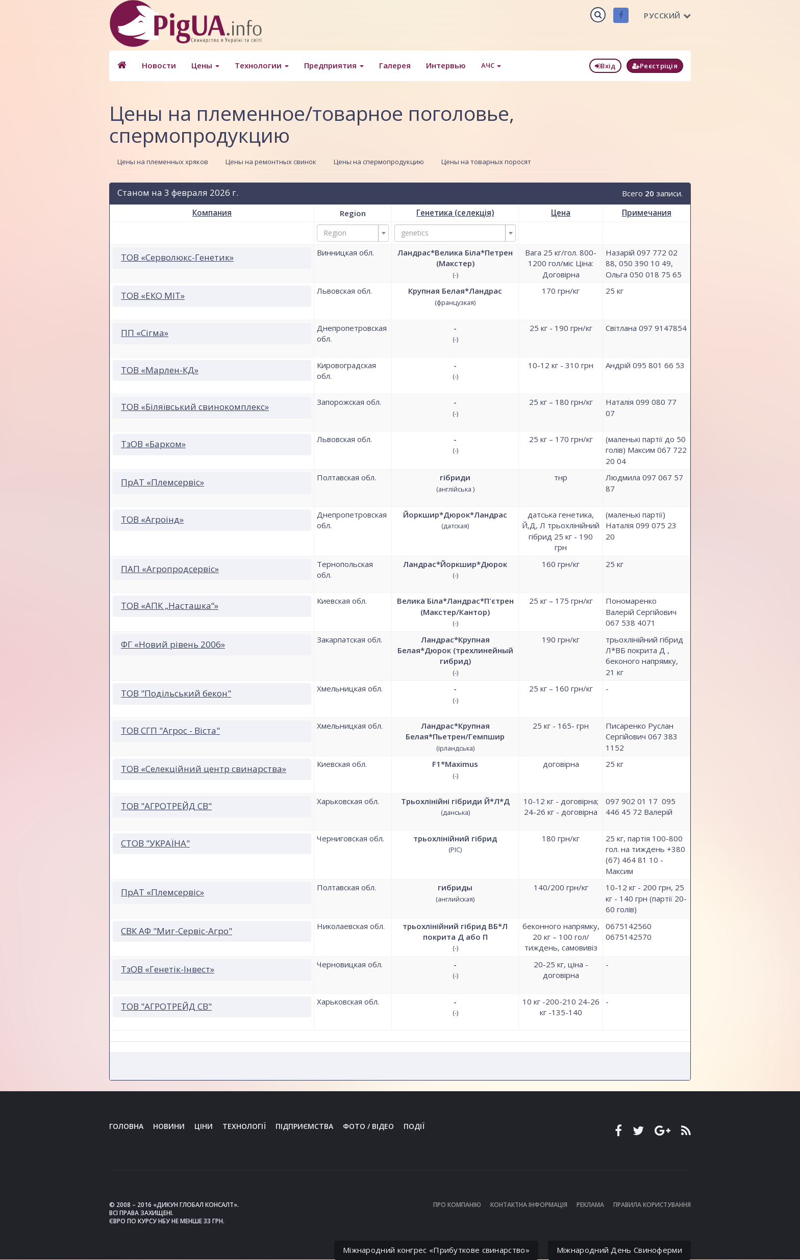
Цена (560, 213)
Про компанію (457, 1204)
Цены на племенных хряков (162, 161)
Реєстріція (655, 65)
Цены (205, 65)
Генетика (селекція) (455, 213)
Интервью (445, 65)
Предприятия (333, 65)
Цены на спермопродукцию (379, 161)
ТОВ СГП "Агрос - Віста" (170, 730)
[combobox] (353, 233)
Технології (244, 1126)
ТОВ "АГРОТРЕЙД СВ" (166, 806)
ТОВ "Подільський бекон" (176, 693)
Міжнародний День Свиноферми (619, 1250)
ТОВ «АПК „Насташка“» (169, 605)
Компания (212, 213)
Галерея (394, 65)
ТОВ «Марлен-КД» (159, 369)
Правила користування (652, 1204)
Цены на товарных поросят (486, 161)
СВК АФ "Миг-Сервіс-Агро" (176, 930)
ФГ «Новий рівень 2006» (173, 644)
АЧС (491, 65)
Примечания (646, 213)
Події (414, 1126)
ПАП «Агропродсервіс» (170, 568)
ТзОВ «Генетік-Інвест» (167, 968)
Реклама (590, 1204)
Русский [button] (667, 15)
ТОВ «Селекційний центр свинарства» (203, 769)
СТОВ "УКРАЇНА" (155, 842)
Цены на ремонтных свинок (271, 161)
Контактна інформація (528, 1204)
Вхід (605, 65)
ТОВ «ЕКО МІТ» (153, 295)
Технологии (261, 65)
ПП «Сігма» (144, 333)
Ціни (203, 1126)
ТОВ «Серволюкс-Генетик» (177, 257)
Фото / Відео (368, 1126)
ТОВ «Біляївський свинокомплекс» (195, 407)
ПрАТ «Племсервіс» (162, 482)
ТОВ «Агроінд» (152, 519)
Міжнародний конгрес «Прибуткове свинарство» (436, 1250)
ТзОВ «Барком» (153, 444)
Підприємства (304, 1126)
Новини (169, 1126)
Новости (158, 65)
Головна (126, 1126)
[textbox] (350, 233)
